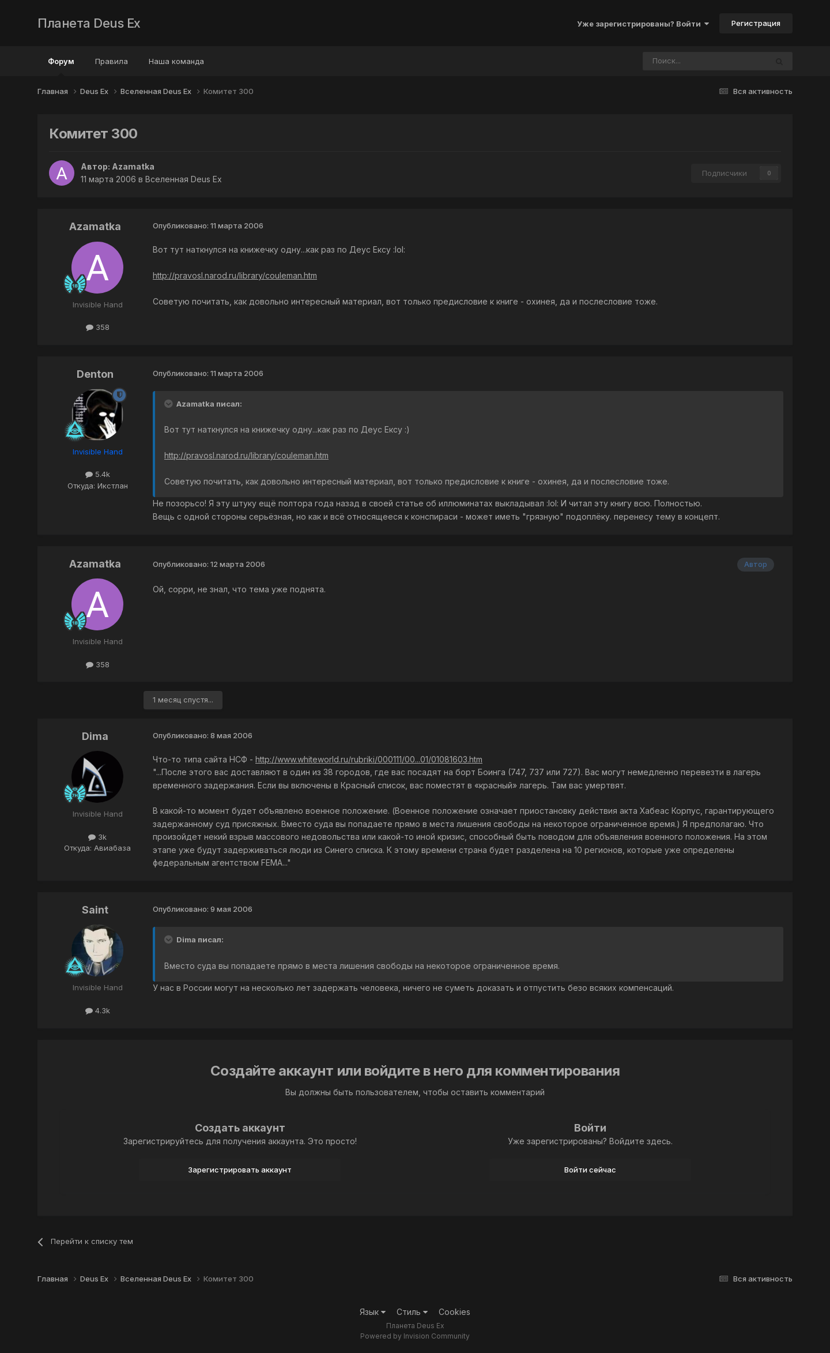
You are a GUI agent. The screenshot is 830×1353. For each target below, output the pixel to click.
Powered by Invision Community (415, 1336)
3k (97, 836)
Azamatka (133, 166)
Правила (111, 61)
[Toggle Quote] (169, 403)
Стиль (412, 1312)
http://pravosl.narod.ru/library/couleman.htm (235, 275)
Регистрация (755, 23)
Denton (95, 374)
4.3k (97, 1010)
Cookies (454, 1312)
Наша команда (176, 61)
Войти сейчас (590, 1169)
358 (98, 327)
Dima (95, 736)
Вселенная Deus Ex (183, 179)
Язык (373, 1312)
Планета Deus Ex (89, 23)
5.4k (97, 474)
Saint (95, 910)
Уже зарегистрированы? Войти (643, 23)
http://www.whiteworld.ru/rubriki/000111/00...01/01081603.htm (368, 759)
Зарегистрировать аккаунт (240, 1169)
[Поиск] (673, 61)
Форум (61, 66)
